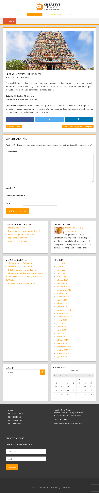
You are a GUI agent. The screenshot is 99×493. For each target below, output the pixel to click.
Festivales (27, 77)
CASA (10, 410)
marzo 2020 (61, 300)
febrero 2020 (62, 303)
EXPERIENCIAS (14, 417)
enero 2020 (61, 306)
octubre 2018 (62, 350)
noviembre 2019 (63, 310)
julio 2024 (60, 263)
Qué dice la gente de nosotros (21, 234)
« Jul (54, 398)
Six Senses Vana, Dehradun (20, 263)
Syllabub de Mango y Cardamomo (22, 270)
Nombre (10, 188)
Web (8, 203)
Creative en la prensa (17, 241)
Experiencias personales (18, 237)
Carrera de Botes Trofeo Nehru (21, 283)
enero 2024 (61, 283)
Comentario (12, 151)
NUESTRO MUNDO (16, 420)
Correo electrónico (15, 195)
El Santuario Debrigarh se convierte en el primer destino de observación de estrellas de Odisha (24, 276)
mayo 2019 (61, 330)
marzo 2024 (61, 276)
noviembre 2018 (63, 346)
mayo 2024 (61, 270)
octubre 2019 (62, 313)
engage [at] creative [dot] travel (71, 423)
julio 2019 (60, 323)
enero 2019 (61, 343)
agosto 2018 (61, 356)
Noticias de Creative (17, 227)
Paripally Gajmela (14, 127)
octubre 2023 (62, 293)
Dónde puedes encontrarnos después (24, 231)
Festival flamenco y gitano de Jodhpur (77, 127)
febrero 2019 (62, 340)
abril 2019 (60, 333)
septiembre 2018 (64, 353)
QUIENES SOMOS (15, 413)
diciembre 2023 (63, 286)
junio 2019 (61, 326)
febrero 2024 (62, 280)
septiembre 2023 (64, 296)
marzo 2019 (61, 336)
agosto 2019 (61, 320)
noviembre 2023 (63, 290)
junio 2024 (61, 266)
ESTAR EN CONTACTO (17, 423)
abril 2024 (60, 273)
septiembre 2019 (64, 316)
